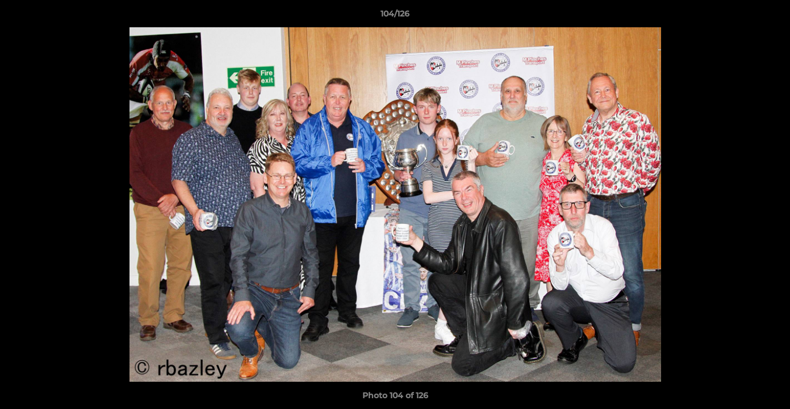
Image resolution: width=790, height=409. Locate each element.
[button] (769, 16)
